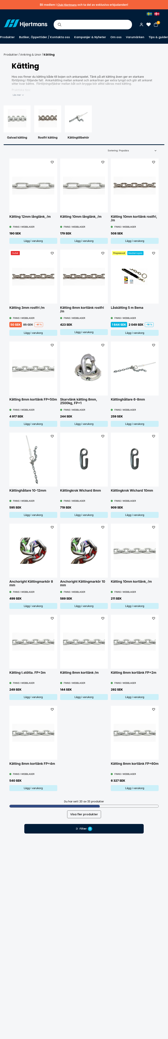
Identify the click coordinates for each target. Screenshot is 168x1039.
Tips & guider (158, 37)
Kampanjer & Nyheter (90, 37)
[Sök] (59, 24)
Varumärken (135, 37)
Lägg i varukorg (33, 240)
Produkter (7, 37)
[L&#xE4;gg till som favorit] (52, 162)
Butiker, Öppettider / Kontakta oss (44, 37)
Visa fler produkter (84, 814)
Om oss (116, 37)
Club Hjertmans (67, 4)
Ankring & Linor (30, 55)
